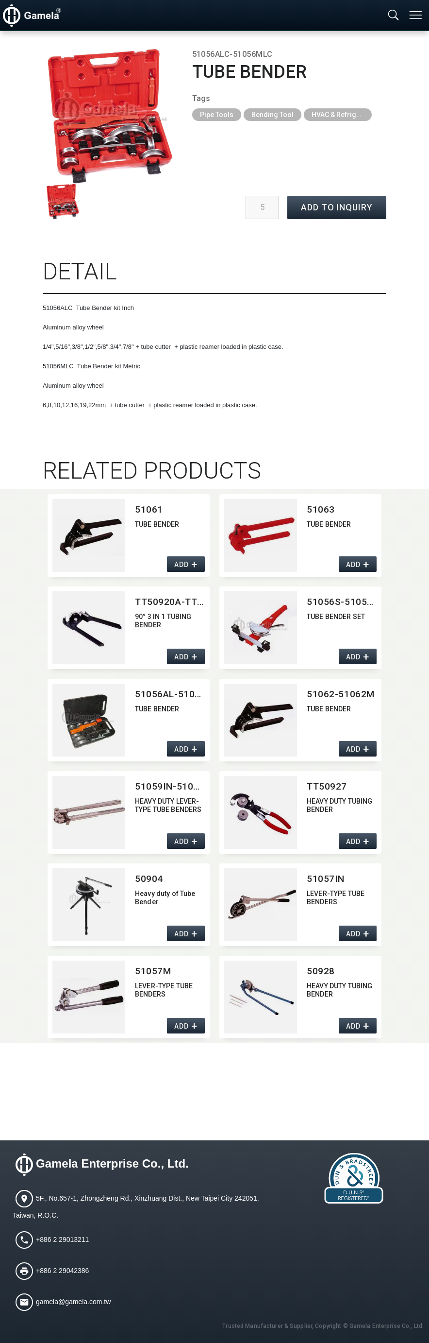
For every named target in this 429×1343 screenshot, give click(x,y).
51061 (149, 509)
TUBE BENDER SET (336, 616)
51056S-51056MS (342, 601)
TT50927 (327, 786)
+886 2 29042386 (62, 1270)
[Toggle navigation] (416, 15)
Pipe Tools (216, 115)
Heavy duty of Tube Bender (165, 898)
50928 (321, 971)
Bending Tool (272, 115)
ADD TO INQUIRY (337, 207)
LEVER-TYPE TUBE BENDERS (335, 898)
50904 (149, 878)
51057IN (326, 878)
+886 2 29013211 (62, 1239)
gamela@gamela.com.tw (73, 1301)
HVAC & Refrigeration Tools (342, 115)
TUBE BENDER (157, 524)
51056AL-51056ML (170, 694)
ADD (181, 564)
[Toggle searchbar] (393, 15)
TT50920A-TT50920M (170, 601)
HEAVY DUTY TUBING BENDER (339, 805)
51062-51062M (341, 694)
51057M (153, 971)
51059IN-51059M (170, 786)
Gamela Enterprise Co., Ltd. (112, 1163)
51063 (321, 509)
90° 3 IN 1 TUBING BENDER (163, 621)
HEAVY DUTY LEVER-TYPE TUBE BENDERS (168, 805)
